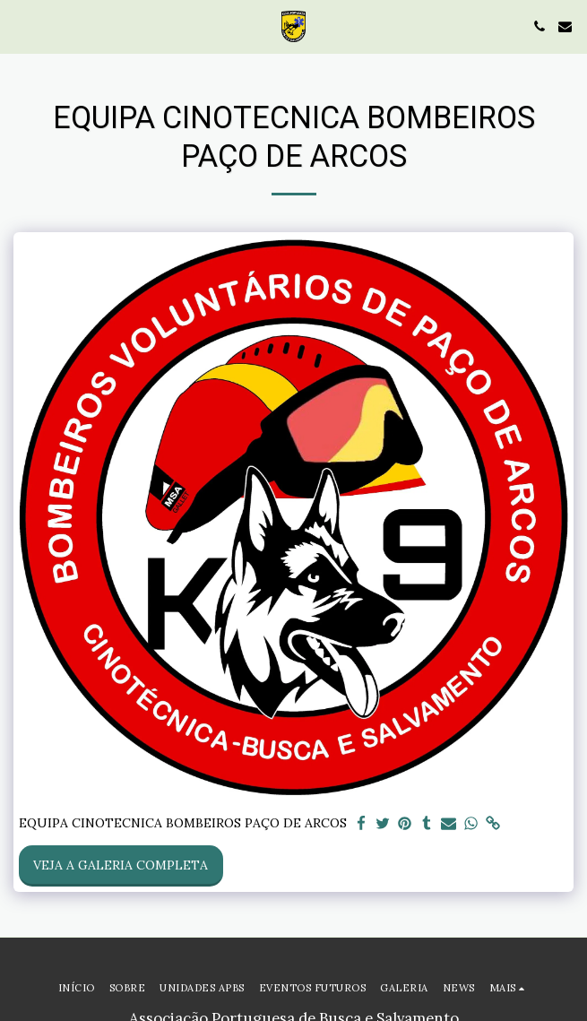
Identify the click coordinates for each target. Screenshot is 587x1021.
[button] (19, 25)
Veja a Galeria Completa (120, 865)
